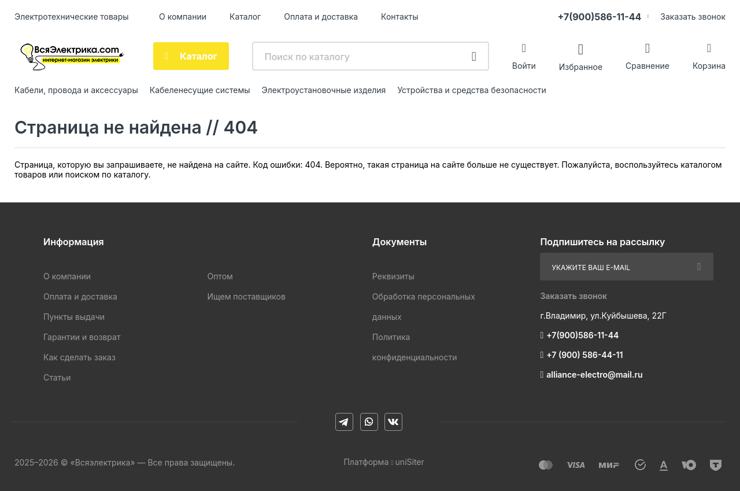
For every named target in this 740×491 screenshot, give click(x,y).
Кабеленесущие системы (200, 90)
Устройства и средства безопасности (471, 90)
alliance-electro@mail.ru (594, 374)
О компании (182, 16)
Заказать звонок (693, 16)
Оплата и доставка (321, 16)
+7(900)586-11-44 (599, 17)
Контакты (399, 16)
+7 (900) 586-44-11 (584, 355)
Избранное (580, 66)
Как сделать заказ (79, 357)
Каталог (245, 16)
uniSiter (409, 462)
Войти (524, 66)
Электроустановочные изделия (324, 90)
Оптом (219, 276)
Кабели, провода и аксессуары (76, 90)
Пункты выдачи (74, 317)
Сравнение (647, 66)
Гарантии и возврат (81, 337)
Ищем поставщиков (246, 296)
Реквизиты (393, 276)
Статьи (57, 377)
